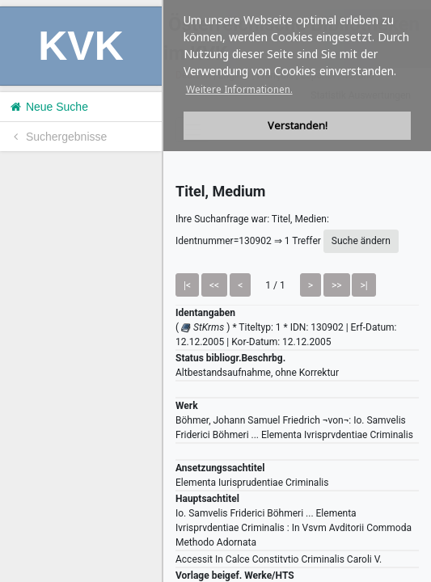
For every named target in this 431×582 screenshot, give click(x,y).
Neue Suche (48, 106)
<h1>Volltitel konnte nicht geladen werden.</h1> (297, 291)
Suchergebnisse (57, 136)
